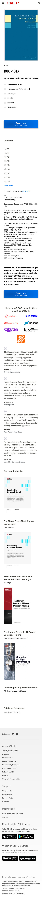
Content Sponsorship (11, 779)
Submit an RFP (8, 772)
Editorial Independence (10, 891)
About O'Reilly (9, 746)
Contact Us (7, 791)
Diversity (5, 775)
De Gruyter (12, 107)
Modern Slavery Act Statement (13, 893)
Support (6, 786)
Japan (5, 817)
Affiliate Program (9, 768)
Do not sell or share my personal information (18, 877)
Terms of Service (8, 888)
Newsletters (7, 794)
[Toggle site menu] (3, 3)
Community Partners (10, 765)
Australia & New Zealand (12, 813)
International (8, 808)
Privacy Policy (8, 798)
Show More (8, 186)
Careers (5, 754)
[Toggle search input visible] (39, 3)
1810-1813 (26, 191)
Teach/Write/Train (10, 751)
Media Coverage (9, 761)
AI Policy (5, 801)
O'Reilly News (7, 758)
